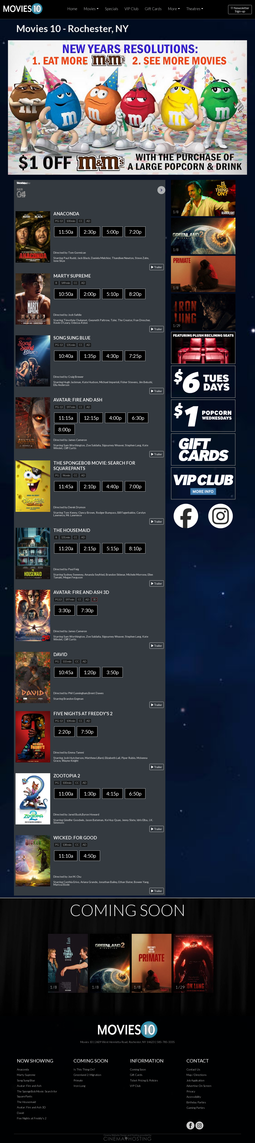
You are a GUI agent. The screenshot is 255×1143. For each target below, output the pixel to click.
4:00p (115, 418)
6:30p (138, 418)
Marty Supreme (26, 1074)
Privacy (190, 1091)
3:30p (64, 610)
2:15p (90, 548)
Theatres (193, 9)
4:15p (112, 794)
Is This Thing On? (84, 1069)
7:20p (135, 232)
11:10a (65, 856)
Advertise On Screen (198, 1085)
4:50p (90, 856)
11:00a (65, 794)
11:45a (65, 486)
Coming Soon (138, 1069)
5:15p (112, 548)
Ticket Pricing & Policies (144, 1080)
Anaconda (23, 1069)
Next (161, 190)
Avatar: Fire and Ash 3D (31, 1107)
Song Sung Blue (26, 1080)
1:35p (90, 356)
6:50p (135, 794)
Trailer (156, 267)
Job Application (195, 1080)
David (20, 1113)
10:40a (65, 356)
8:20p (135, 294)
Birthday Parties (196, 1102)
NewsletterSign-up (240, 9)
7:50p (87, 732)
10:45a (65, 672)
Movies (90, 9)
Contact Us (193, 1069)
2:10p (90, 486)
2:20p (64, 732)
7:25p (135, 356)
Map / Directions (196, 1074)
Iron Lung (79, 1085)
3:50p (112, 672)
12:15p (91, 418)
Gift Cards (153, 9)
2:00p (90, 294)
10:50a (65, 294)
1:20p (90, 672)
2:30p (90, 232)
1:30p (90, 794)
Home (72, 9)
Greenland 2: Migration (87, 1074)
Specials (111, 9)
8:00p (64, 429)
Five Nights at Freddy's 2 (31, 1118)
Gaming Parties (195, 1107)
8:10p (135, 548)
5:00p (112, 232)
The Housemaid (26, 1102)
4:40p (112, 486)
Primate (78, 1080)
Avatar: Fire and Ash (29, 1085)
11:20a (65, 548)
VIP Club (131, 9)
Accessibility (193, 1096)
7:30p (87, 610)
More (172, 9)
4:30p (112, 356)
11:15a (65, 418)
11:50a (65, 232)
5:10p (112, 294)
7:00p (135, 486)
